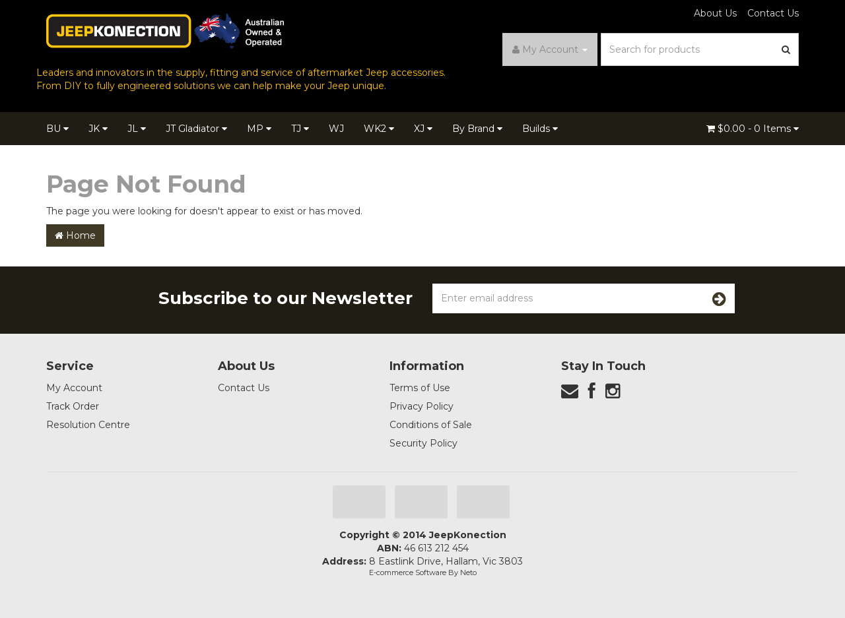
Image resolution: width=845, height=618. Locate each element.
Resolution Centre (88, 425)
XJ (423, 129)
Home (75, 235)
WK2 (379, 129)
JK (98, 129)
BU (57, 129)
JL (136, 129)
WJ (336, 129)
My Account (74, 388)
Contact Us (773, 13)
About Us (715, 13)
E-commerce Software (407, 572)
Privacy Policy (421, 406)
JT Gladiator (196, 129)
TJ (300, 129)
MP (259, 129)
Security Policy (423, 443)
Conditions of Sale (430, 425)
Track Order (72, 406)
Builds (540, 129)
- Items (752, 129)
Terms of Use (419, 388)
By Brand (477, 129)
